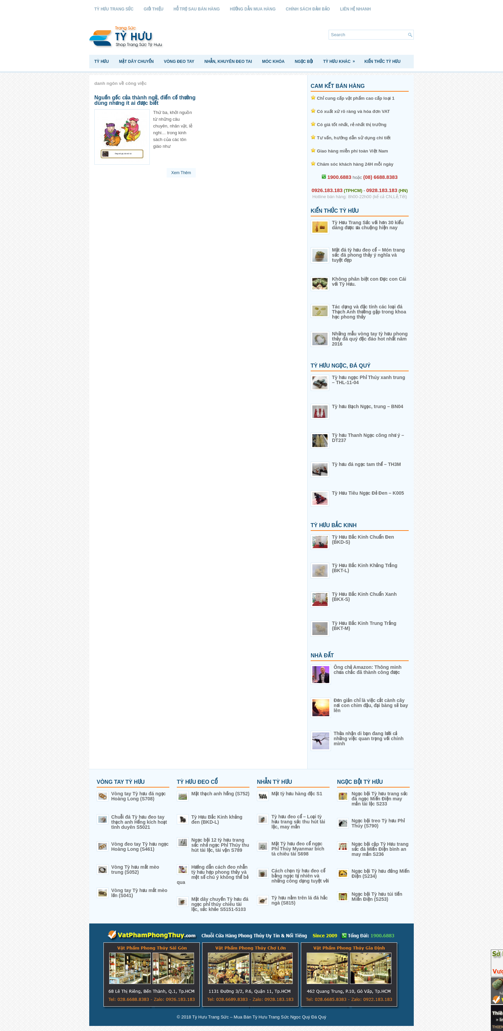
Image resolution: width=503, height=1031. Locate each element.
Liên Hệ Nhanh (355, 9)
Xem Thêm (181, 172)
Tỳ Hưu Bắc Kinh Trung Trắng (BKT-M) (364, 625)
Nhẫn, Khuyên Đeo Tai (228, 61)
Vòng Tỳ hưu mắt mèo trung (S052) (135, 869)
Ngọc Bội (304, 61)
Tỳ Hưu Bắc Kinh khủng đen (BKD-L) (216, 819)
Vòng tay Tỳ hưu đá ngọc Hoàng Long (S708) (138, 796)
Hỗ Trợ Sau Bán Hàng (196, 9)
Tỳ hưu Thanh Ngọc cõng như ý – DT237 (368, 437)
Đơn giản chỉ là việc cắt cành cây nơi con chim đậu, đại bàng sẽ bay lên (371, 705)
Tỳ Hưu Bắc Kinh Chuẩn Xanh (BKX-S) (364, 596)
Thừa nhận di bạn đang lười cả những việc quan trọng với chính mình (369, 738)
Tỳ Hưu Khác (341, 59)
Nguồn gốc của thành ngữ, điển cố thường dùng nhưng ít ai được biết (145, 100)
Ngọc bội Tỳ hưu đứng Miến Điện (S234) (381, 873)
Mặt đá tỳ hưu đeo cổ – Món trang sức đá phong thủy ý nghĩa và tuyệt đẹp (368, 255)
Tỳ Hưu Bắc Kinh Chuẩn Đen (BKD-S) (363, 539)
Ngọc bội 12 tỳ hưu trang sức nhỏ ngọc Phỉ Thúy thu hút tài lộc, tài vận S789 (220, 845)
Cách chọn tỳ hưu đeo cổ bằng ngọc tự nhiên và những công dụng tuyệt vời (300, 876)
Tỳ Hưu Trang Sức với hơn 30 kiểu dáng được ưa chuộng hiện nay (368, 225)
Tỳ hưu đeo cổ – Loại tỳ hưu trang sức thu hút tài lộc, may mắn (298, 821)
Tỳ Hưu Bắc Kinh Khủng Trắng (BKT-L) (365, 568)
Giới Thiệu (153, 9)
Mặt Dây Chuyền (136, 61)
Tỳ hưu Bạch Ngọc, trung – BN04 (367, 406)
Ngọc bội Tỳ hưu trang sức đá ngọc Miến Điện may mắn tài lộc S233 (380, 798)
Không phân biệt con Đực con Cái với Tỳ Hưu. (369, 281)
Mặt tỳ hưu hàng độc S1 (296, 793)
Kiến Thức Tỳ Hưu (382, 61)
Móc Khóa (273, 61)
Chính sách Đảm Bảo (308, 9)
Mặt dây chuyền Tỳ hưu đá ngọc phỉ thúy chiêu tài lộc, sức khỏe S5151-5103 (219, 904)
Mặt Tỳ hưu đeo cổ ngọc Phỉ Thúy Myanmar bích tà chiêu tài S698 (297, 849)
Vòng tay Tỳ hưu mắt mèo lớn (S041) (139, 893)
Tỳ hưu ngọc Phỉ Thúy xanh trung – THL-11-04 (368, 380)
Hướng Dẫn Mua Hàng (253, 9)
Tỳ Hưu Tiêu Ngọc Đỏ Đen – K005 (368, 493)
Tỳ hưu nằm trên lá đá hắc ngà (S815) (299, 900)
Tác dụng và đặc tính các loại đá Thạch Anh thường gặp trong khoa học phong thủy (369, 312)
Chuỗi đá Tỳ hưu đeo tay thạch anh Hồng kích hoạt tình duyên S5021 (139, 822)
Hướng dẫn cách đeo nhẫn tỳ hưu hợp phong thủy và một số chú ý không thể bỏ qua (212, 874)
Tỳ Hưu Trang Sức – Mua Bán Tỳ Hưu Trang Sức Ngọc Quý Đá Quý (259, 1017)
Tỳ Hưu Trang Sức (114, 9)
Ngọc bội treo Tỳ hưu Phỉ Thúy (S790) (378, 823)
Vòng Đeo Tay (179, 61)
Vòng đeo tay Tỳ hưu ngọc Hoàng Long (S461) (140, 846)
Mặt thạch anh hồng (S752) (220, 793)
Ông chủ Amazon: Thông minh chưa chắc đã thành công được (368, 669)
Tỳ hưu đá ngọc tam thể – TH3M (366, 464)
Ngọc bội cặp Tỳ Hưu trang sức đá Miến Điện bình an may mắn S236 (380, 849)
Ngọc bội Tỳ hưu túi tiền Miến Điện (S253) (377, 896)
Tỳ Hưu (101, 61)
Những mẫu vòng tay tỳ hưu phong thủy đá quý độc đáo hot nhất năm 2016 (370, 339)
